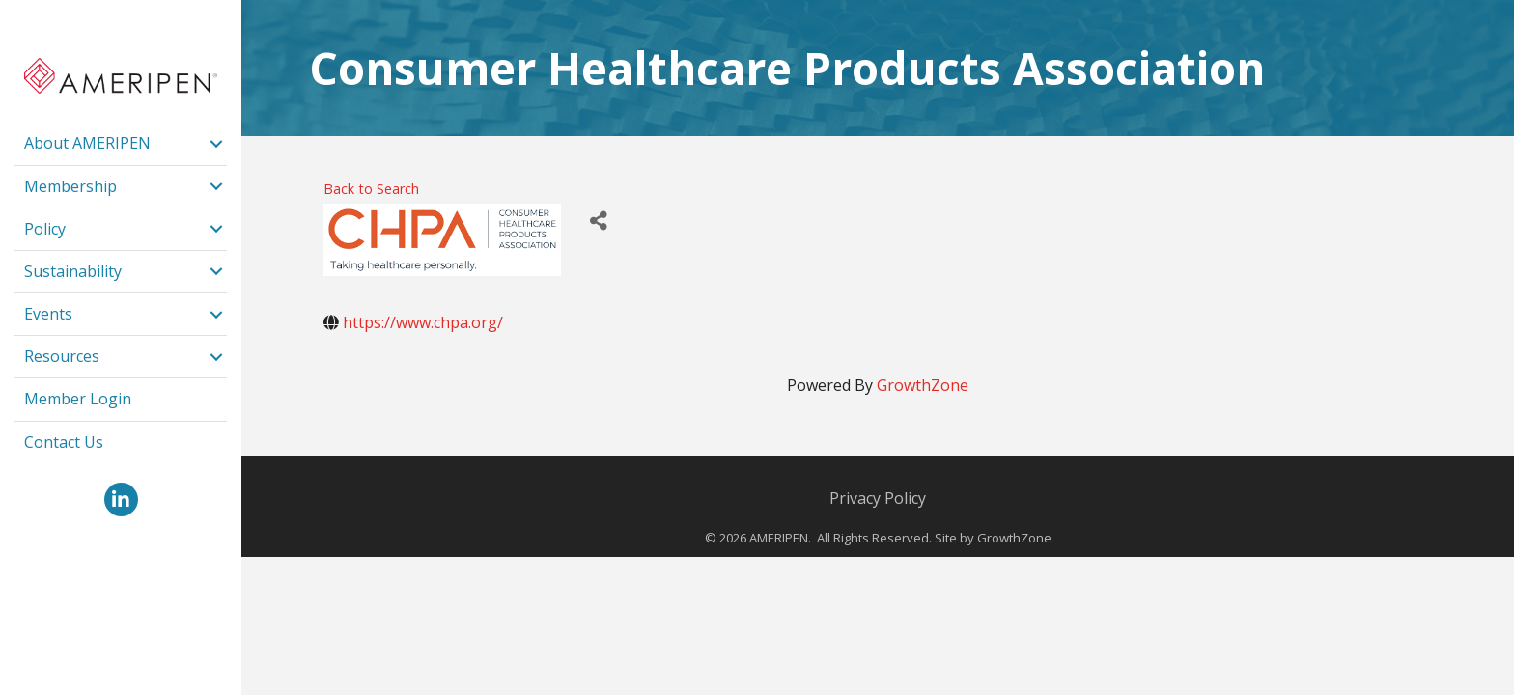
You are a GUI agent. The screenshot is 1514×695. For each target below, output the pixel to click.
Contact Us (63, 442)
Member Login (77, 398)
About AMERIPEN (87, 142)
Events (48, 313)
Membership (70, 186)
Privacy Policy (877, 498)
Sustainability (73, 271)
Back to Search (371, 189)
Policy (45, 228)
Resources (61, 356)
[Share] (598, 220)
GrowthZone (922, 385)
